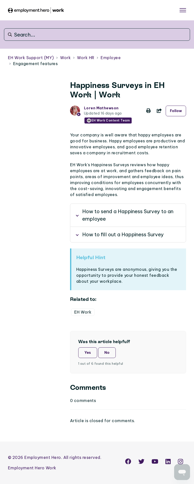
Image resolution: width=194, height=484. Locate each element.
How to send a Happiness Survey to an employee (127, 215)
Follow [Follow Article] (176, 111)
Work (65, 57)
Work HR (85, 57)
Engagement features (35, 63)
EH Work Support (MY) (31, 57)
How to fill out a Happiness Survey (123, 234)
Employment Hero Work (32, 467)
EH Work (82, 312)
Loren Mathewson (101, 108)
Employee (111, 57)
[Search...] (97, 34)
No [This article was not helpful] (107, 352)
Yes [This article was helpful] (87, 352)
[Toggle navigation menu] (183, 10)
